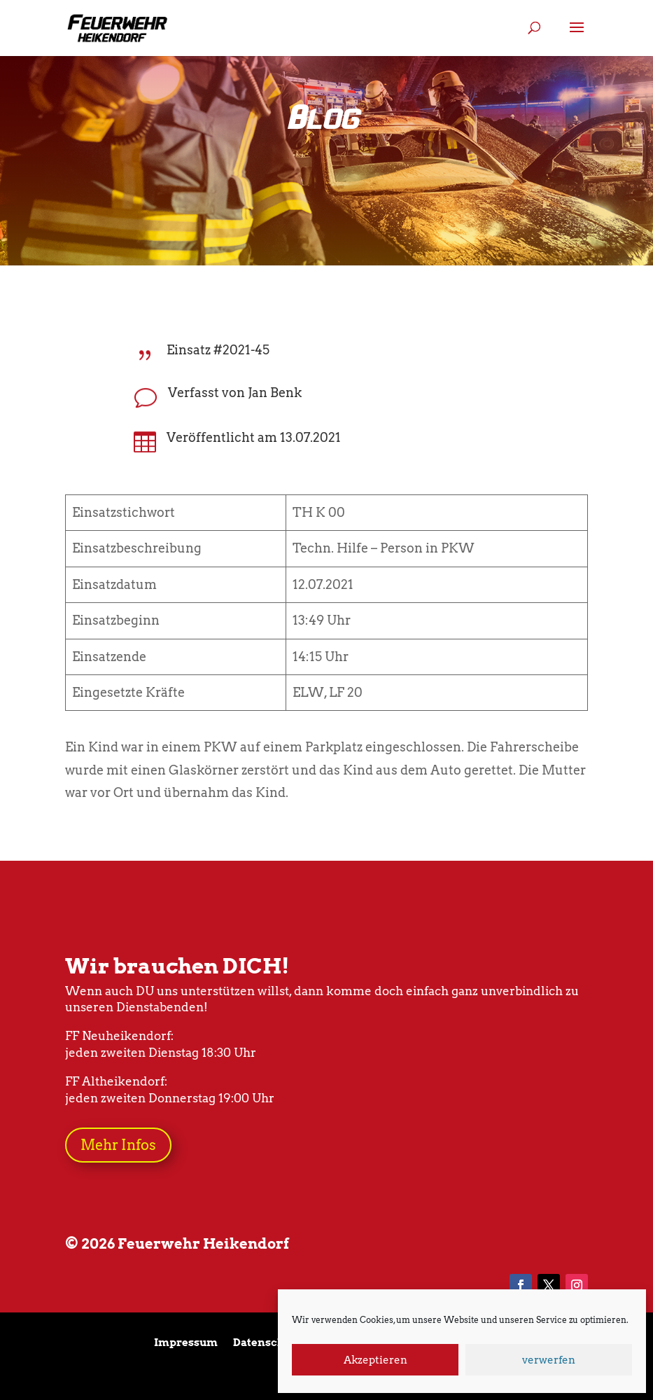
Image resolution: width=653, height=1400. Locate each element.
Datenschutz (267, 1343)
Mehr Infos (118, 1145)
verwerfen (548, 1360)
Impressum (186, 1343)
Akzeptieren (375, 1360)
